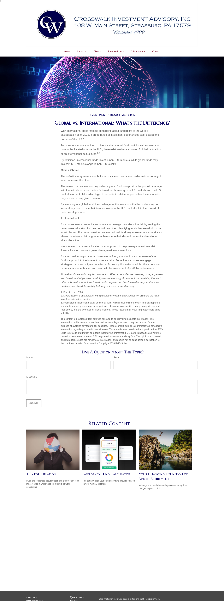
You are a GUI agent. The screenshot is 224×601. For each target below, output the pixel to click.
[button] (66, 51)
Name (29, 357)
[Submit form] (33, 403)
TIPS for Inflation (41, 474)
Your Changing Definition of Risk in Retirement (163, 476)
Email (116, 357)
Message (31, 376)
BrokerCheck (154, 599)
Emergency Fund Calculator (106, 474)
